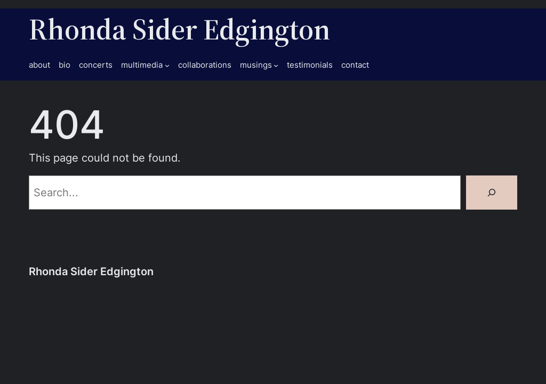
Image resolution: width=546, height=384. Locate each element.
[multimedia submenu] (167, 65)
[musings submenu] (276, 65)
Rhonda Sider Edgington (179, 29)
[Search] (491, 192)
